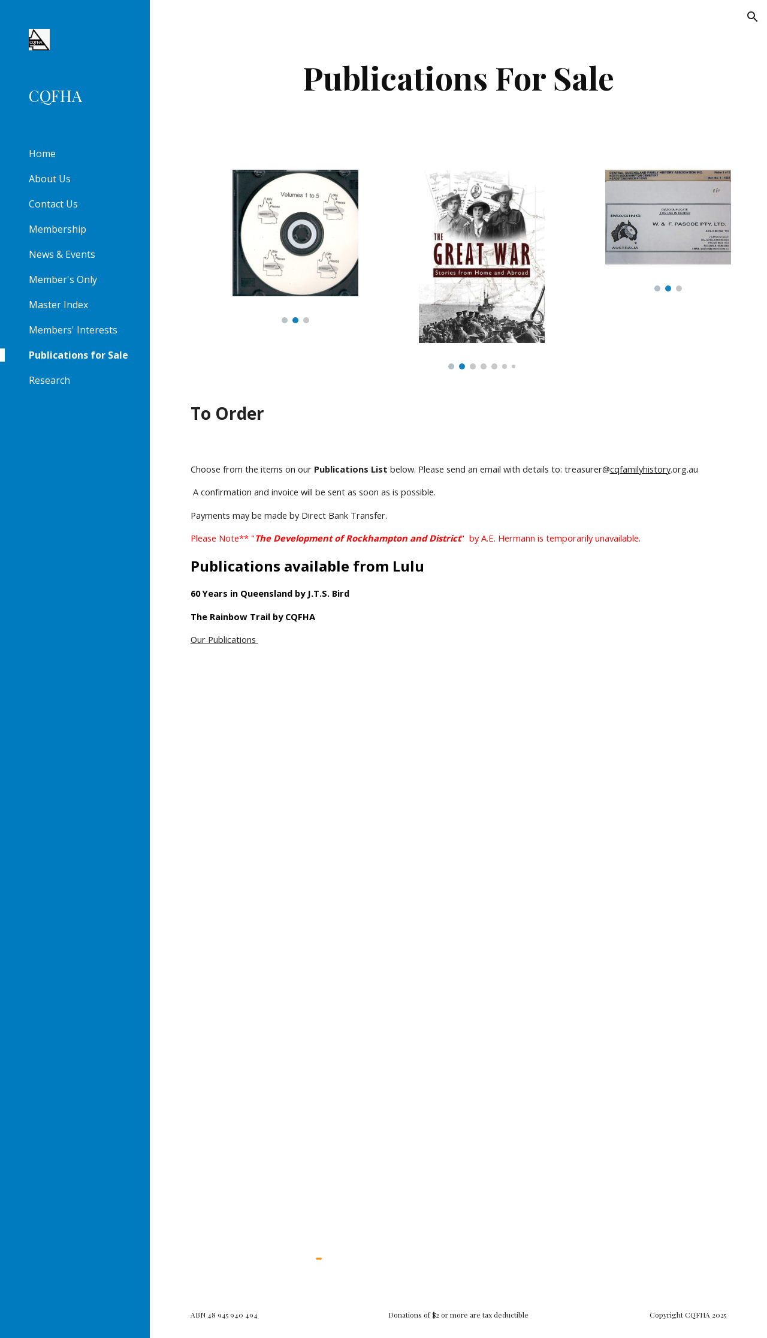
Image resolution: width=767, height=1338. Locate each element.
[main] (458, 77)
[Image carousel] (295, 246)
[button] (752, 16)
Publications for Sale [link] (78, 355)
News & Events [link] (62, 254)
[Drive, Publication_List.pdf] (458, 953)
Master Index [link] (58, 304)
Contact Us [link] (53, 204)
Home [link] (42, 153)
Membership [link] (57, 229)
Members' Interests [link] (73, 329)
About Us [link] (50, 178)
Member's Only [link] (63, 279)
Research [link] (49, 380)
